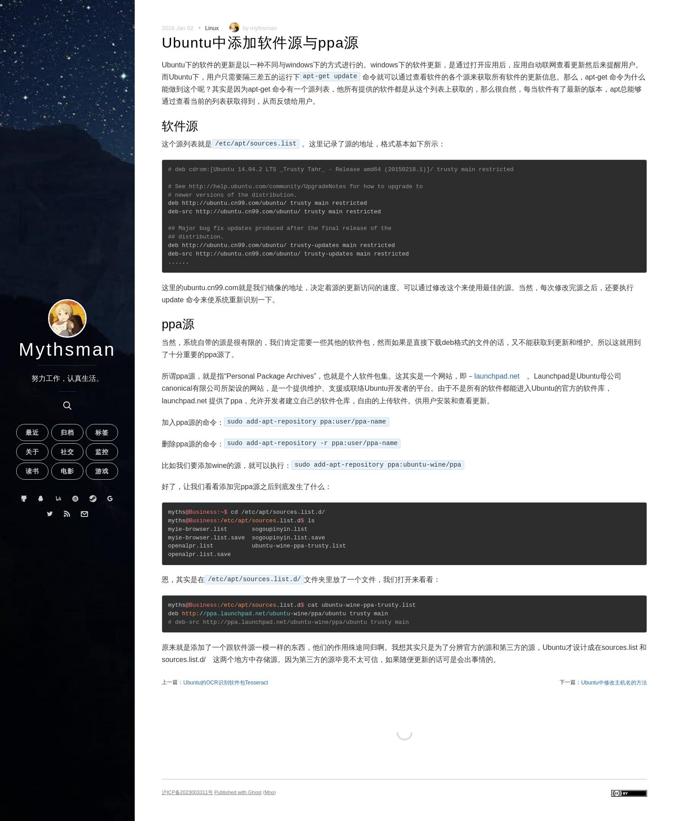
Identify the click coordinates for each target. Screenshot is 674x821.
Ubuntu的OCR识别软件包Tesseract (225, 682)
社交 (67, 451)
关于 (32, 451)
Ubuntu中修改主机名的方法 (614, 682)
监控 (102, 451)
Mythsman (67, 349)
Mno (269, 792)
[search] (67, 405)
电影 (67, 471)
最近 (32, 432)
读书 (32, 471)
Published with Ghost (237, 792)
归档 (67, 432)
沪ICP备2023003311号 (187, 792)
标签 (102, 432)
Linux (212, 28)
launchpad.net (497, 376)
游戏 (102, 471)
